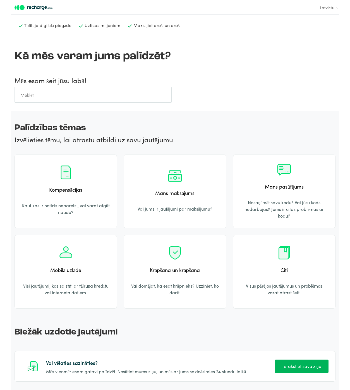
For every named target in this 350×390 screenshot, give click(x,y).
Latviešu (329, 7)
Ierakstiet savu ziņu (301, 366)
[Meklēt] (93, 95)
